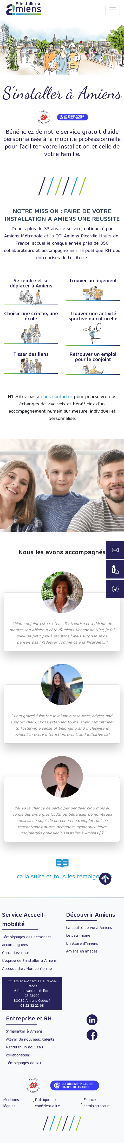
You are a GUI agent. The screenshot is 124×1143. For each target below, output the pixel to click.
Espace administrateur (96, 1103)
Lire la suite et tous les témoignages (62, 877)
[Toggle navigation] (112, 10)
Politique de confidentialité (47, 1103)
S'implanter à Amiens (24, 1031)
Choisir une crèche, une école (31, 316)
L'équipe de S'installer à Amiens (29, 961)
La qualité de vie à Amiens (89, 928)
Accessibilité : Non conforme (27, 969)
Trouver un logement (93, 281)
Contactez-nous (16, 953)
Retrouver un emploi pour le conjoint (92, 357)
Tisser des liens (31, 354)
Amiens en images (81, 951)
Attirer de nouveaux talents (30, 1039)
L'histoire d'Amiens (82, 944)
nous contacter (57, 397)
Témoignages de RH (23, 1063)
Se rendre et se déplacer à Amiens (31, 284)
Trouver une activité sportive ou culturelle (93, 316)
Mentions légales (11, 1103)
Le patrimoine (78, 936)
